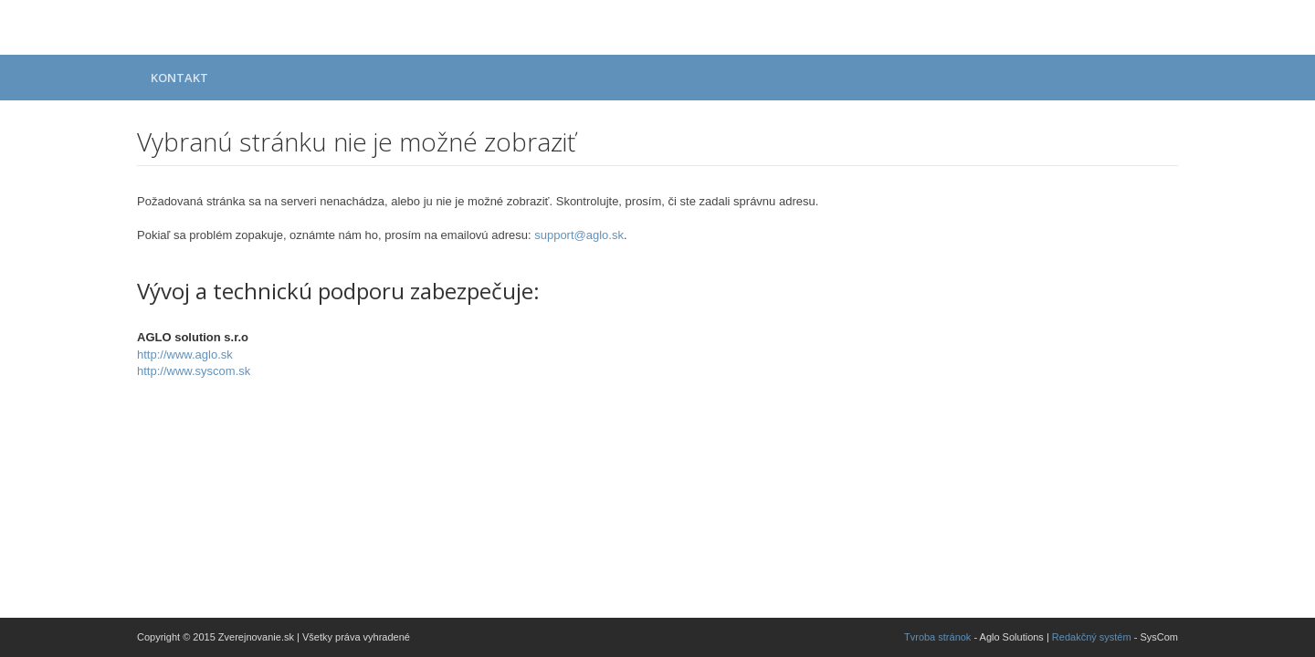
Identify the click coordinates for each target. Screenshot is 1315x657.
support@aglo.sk (579, 235)
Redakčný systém (1091, 636)
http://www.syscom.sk (193, 371)
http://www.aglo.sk (185, 354)
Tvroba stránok (937, 636)
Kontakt (179, 77)
